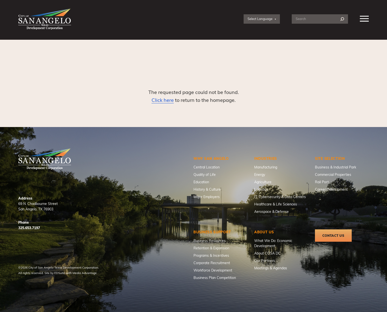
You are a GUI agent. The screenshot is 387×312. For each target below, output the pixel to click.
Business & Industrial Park (335, 167)
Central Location (207, 167)
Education (201, 182)
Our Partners (264, 260)
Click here (163, 99)
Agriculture (262, 182)
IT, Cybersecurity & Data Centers (280, 196)
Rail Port (322, 182)
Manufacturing (265, 167)
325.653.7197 (29, 227)
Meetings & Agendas (270, 268)
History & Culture (207, 189)
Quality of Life (205, 174)
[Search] (342, 19)
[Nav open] (364, 19)
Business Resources (210, 240)
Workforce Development (213, 270)
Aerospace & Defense (271, 211)
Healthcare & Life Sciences (275, 204)
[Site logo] (44, 19)
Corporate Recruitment (212, 262)
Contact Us (333, 235)
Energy (259, 174)
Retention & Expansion (211, 248)
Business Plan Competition (215, 277)
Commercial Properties (333, 174)
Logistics (261, 189)
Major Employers (207, 196)
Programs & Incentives (211, 255)
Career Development (331, 189)
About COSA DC (267, 253)
